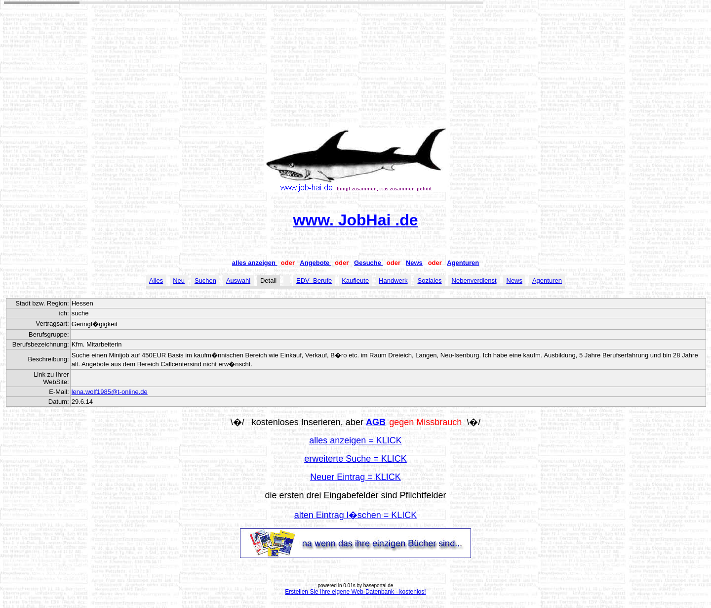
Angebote (315, 262)
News (414, 262)
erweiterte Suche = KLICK (355, 459)
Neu (179, 280)
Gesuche (368, 262)
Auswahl (238, 280)
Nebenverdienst (474, 280)
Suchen (205, 280)
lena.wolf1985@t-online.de (110, 391)
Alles (156, 280)
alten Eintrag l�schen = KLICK (355, 515)
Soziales (429, 280)
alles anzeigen (254, 262)
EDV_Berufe (314, 280)
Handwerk (393, 280)
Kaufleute (355, 280)
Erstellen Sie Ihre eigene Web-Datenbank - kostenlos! (355, 591)
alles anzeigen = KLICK (355, 440)
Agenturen (463, 262)
